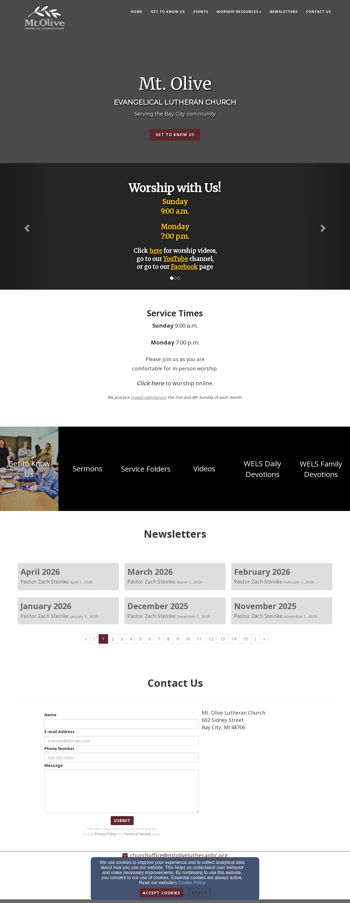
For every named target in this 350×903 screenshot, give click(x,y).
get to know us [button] (175, 134)
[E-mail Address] (121, 741)
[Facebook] (184, 267)
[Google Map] (268, 777)
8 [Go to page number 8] (168, 638)
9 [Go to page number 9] (177, 638)
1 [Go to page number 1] (103, 638)
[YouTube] (175, 259)
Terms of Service (137, 834)
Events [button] (200, 11)
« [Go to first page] (86, 638)
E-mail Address (59, 731)
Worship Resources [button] (239, 11)
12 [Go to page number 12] (211, 638)
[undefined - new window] (29, 469)
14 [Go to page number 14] (234, 638)
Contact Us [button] (318, 11)
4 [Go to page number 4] (131, 638)
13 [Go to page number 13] (222, 638)
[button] (26, 226)
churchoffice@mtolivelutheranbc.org (179, 855)
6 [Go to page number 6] (150, 638)
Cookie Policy (192, 882)
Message (53, 765)
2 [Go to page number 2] (113, 638)
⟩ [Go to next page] (255, 638)
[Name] (121, 724)
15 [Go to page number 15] (245, 638)
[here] (155, 251)
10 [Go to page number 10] (188, 638)
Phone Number (59, 748)
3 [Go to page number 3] (122, 638)
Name (50, 714)
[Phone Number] (121, 757)
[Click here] (150, 383)
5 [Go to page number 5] (140, 638)
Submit (122, 820)
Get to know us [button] (168, 11)
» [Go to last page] (264, 638)
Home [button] (136, 11)
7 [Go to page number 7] (159, 638)
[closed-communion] (149, 397)
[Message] (121, 791)
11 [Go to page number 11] (199, 638)
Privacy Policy (105, 834)
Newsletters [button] (283, 11)
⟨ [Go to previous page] (94, 638)
